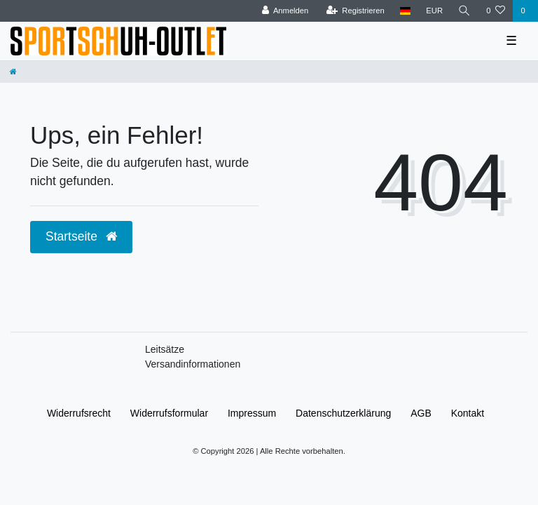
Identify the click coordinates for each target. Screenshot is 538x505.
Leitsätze (164, 349)
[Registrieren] (355, 11)
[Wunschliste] (495, 11)
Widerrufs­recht (79, 413)
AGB (421, 413)
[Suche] (464, 11)
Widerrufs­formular (169, 413)
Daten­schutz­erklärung (343, 413)
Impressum (252, 413)
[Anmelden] (285, 11)
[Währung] (434, 11)
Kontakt (467, 413)
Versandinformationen (192, 364)
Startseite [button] (81, 236)
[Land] (405, 11)
